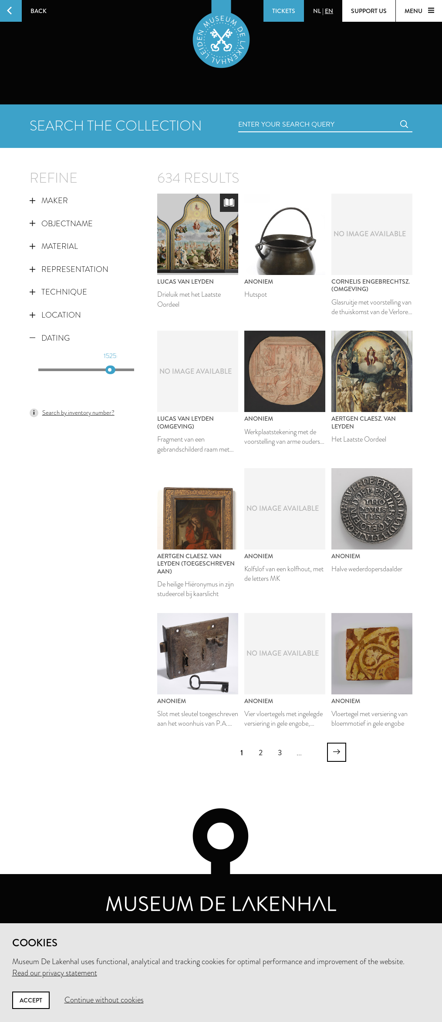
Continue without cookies (104, 999)
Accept (31, 1000)
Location (55, 315)
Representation (69, 269)
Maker (49, 200)
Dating (50, 338)
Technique (58, 292)
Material (54, 246)
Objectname (61, 223)
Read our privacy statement (54, 972)
